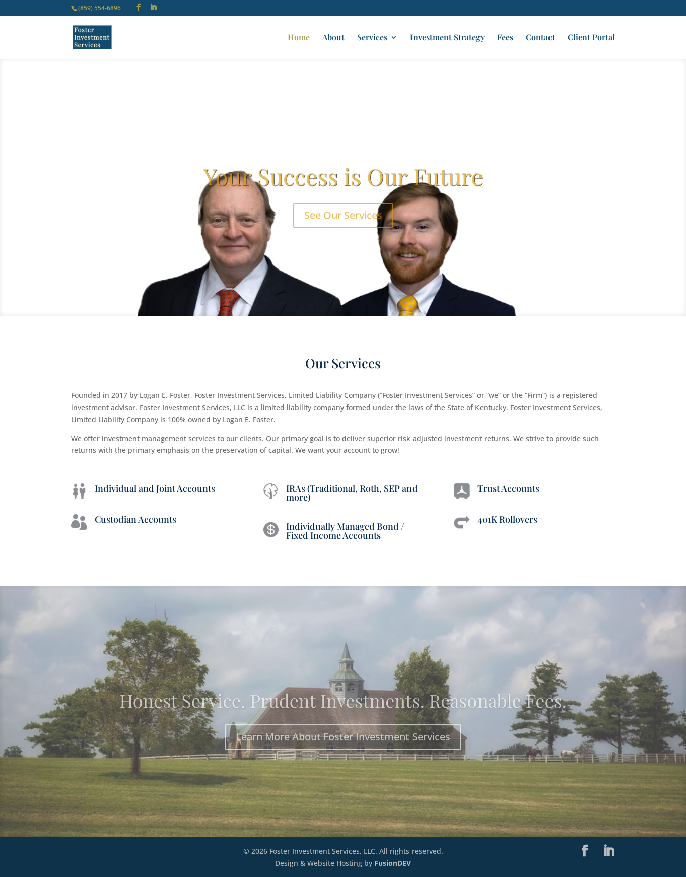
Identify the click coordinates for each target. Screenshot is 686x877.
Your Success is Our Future (343, 189)
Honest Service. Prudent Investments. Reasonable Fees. (343, 713)
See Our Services (343, 228)
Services (372, 38)
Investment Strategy (447, 38)
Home (299, 38)
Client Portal (591, 38)
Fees (505, 38)
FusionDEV (392, 863)
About (333, 38)
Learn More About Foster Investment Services (343, 750)
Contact (540, 38)
